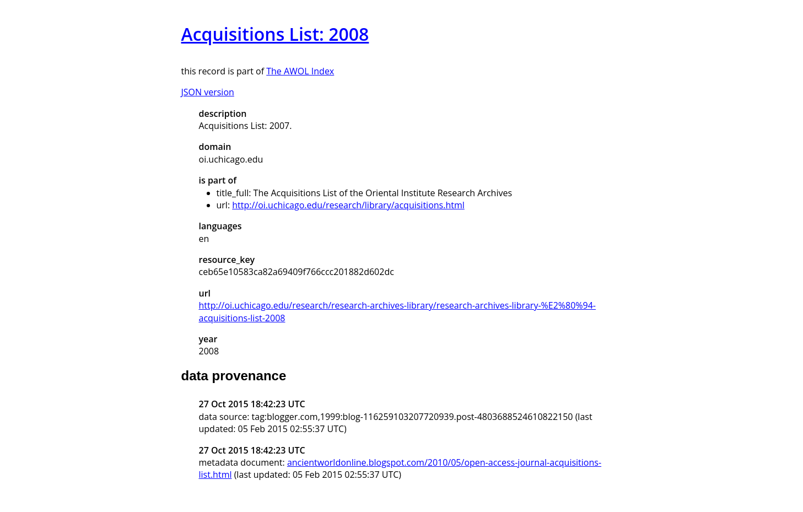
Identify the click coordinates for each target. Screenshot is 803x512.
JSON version (207, 92)
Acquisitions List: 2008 (275, 34)
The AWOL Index (300, 71)
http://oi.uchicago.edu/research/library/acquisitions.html (348, 205)
